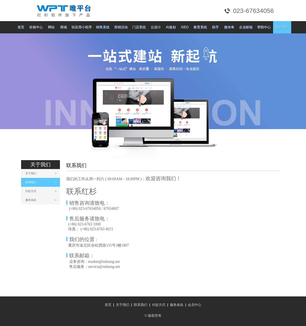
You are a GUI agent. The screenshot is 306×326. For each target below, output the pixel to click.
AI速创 (171, 27)
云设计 (156, 27)
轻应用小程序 (82, 27)
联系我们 (282, 27)
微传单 (229, 27)
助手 (215, 27)
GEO (185, 27)
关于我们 (41, 173)
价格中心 (36, 27)
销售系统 (103, 27)
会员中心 (194, 305)
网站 (51, 27)
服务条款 (41, 200)
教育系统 (200, 27)
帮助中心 (264, 27)
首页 (21, 27)
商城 (63, 27)
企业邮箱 (246, 27)
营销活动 (121, 27)
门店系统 (139, 27)
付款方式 (41, 191)
